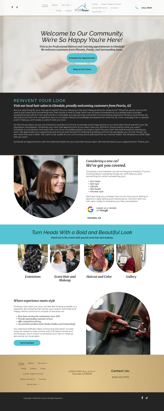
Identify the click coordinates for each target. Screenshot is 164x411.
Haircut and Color (99, 277)
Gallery (131, 277)
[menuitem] (45, 5)
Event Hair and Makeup (65, 278)
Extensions (33, 277)
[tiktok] (17, 7)
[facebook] (12, 7)
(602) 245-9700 (120, 377)
